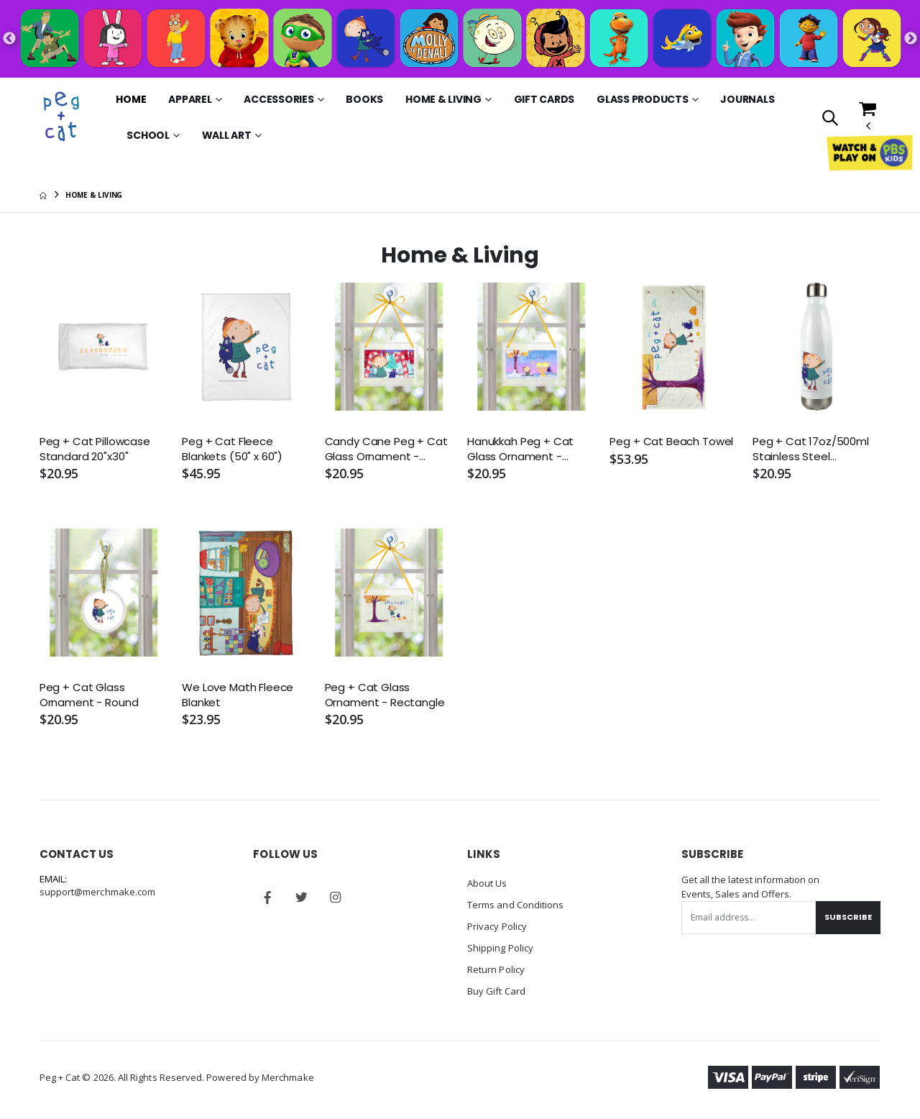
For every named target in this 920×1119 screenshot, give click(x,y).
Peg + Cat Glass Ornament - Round (89, 694)
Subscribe (848, 917)
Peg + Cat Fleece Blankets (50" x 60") (232, 448)
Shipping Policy (500, 947)
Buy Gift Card (496, 991)
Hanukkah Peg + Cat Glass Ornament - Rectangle (520, 449)
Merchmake (288, 1077)
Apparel (189, 99)
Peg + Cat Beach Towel (671, 441)
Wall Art (227, 135)
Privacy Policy (497, 926)
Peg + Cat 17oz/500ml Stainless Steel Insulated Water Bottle (813, 449)
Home (131, 99)
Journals (747, 99)
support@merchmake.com (97, 891)
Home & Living (443, 99)
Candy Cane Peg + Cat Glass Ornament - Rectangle (386, 449)
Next (910, 39)
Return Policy (496, 969)
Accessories (278, 99)
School (148, 135)
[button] (829, 119)
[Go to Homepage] (63, 117)
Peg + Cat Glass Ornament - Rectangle (385, 694)
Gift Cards (544, 99)
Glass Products (643, 99)
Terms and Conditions (515, 904)
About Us (487, 883)
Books (364, 99)
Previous (9, 39)
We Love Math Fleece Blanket (237, 694)
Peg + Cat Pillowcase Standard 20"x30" (95, 448)
